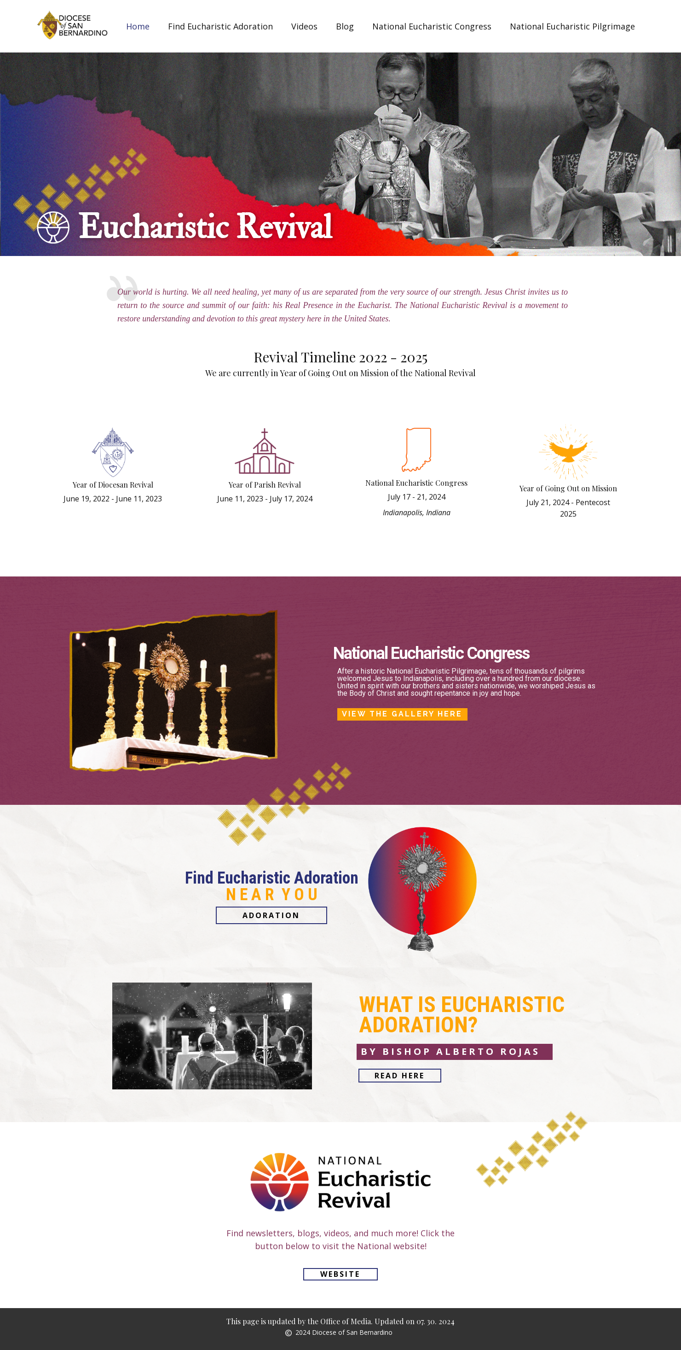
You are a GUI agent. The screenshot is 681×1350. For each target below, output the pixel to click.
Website (340, 1274)
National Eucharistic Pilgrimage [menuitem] (572, 26)
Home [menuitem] (138, 26)
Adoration (271, 915)
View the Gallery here (402, 714)
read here (400, 1076)
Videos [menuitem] (304, 26)
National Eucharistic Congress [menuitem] (431, 26)
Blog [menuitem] (345, 26)
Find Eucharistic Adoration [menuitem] (220, 26)
